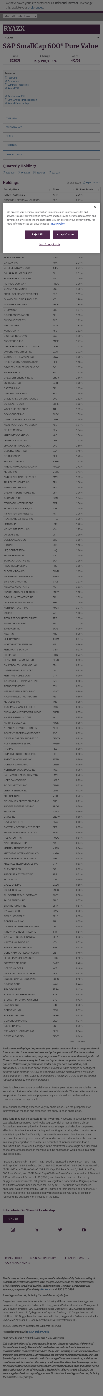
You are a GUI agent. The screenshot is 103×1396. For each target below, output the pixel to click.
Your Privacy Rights (49, 244)
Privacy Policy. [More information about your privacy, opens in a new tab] (57, 224)
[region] (51, 228)
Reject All (37, 234)
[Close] (95, 207)
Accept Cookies (65, 234)
